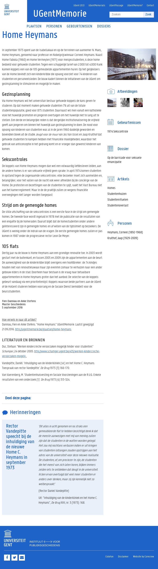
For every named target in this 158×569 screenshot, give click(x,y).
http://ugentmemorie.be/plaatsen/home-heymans (43, 329)
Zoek (148, 14)
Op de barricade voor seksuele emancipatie (124, 159)
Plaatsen (34, 26)
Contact (150, 5)
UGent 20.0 (79, 5)
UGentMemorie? (135, 5)
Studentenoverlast (117, 205)
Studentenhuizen (116, 193)
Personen (54, 26)
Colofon (109, 556)
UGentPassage (116, 5)
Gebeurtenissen (79, 26)
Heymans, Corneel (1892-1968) (125, 232)
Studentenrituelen (117, 199)
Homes (111, 188)
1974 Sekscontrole (117, 131)
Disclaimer (123, 556)
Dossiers (104, 26)
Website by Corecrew (143, 556)
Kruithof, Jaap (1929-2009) (122, 238)
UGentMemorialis (97, 5)
